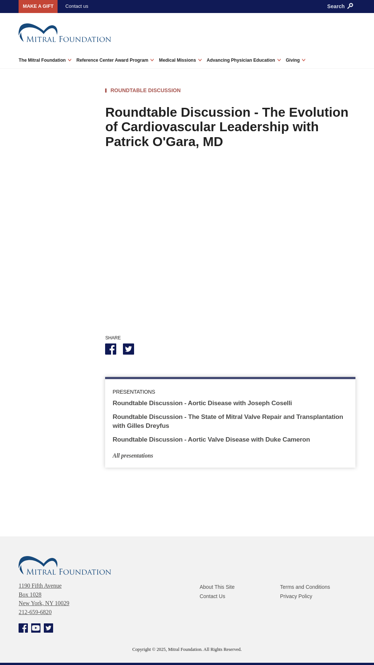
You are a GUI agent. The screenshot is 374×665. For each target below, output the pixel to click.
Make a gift (37, 6)
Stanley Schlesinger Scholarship (49, 303)
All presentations (133, 455)
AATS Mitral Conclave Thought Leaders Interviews (51, 181)
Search (340, 6)
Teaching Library (45, 263)
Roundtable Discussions (54, 248)
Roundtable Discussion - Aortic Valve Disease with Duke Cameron (212, 438)
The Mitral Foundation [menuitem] (45, 59)
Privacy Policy (296, 595)
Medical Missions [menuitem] (180, 59)
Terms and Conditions (305, 587)
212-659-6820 (35, 611)
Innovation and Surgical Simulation (54, 229)
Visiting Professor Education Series (46, 207)
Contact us (75, 6)
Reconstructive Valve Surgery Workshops (50, 281)
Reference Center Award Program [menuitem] (115, 59)
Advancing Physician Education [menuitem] (244, 59)
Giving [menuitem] (295, 59)
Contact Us (213, 595)
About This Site (217, 587)
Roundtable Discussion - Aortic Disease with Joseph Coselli (203, 402)
